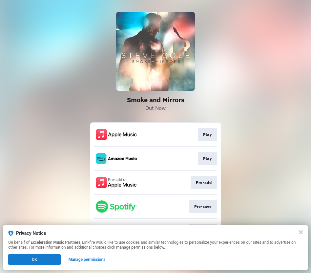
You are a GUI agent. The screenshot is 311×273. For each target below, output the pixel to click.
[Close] (301, 232)
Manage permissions (87, 259)
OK (34, 259)
